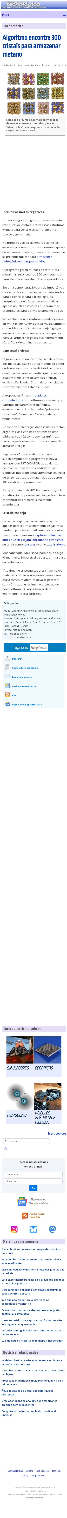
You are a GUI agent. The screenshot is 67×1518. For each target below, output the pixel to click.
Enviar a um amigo (22, 676)
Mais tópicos (57, 1133)
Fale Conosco (42, 1471)
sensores (29, 544)
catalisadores (56, 544)
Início (5, 15)
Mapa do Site (38, 1475)
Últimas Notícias (15, 1471)
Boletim (29, 1471)
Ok (33, 1188)
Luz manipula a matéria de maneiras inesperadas (32, 1340)
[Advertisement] (34, 175)
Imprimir (17, 658)
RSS (14, 695)
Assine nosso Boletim (24, 686)
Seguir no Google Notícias (27, 704)
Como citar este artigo (25, 667)
